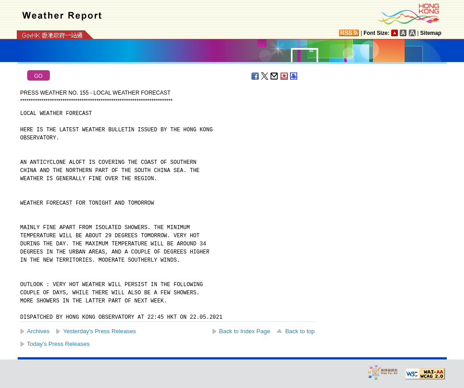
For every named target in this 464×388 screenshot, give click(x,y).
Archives (38, 331)
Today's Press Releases (58, 343)
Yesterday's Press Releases (99, 331)
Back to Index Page (245, 331)
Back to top (299, 331)
